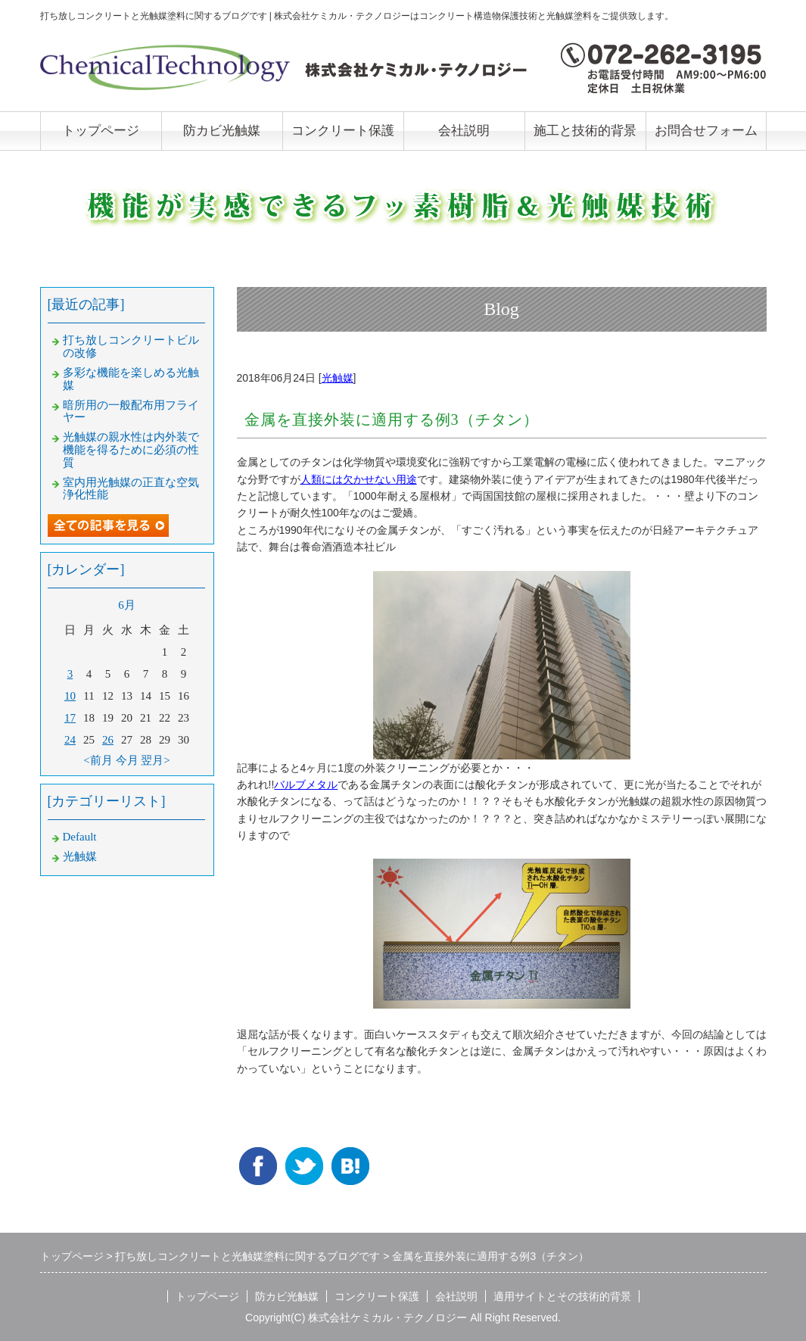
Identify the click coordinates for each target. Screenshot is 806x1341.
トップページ (100, 130)
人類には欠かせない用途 (358, 479)
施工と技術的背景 (585, 130)
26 (108, 740)
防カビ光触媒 (221, 130)
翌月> (155, 760)
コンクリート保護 (342, 130)
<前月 (97, 760)
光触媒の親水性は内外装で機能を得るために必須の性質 (131, 450)
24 (70, 740)
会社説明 (464, 130)
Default (80, 837)
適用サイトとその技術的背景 (562, 1296)
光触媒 (337, 378)
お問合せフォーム (706, 130)
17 (70, 718)
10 (70, 696)
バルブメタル (306, 784)
